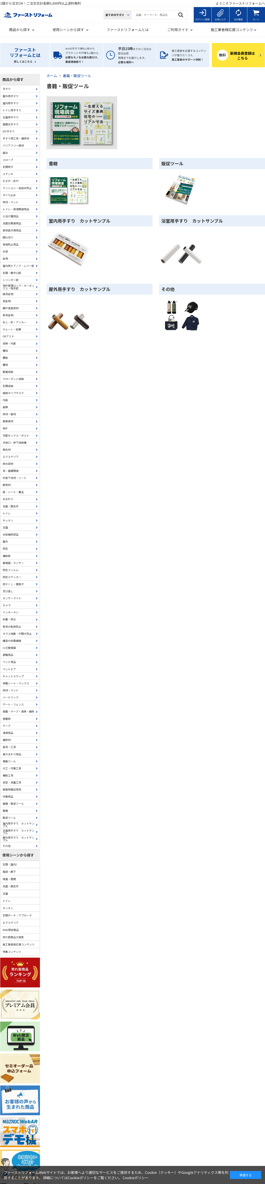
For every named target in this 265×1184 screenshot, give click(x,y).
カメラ (7, 605)
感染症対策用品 (12, 230)
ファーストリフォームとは (128, 29)
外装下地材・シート (14, 478)
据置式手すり (11, 124)
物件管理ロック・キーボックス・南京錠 (18, 287)
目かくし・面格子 (13, 584)
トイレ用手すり (12, 110)
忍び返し (8, 591)
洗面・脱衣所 (11, 506)
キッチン (8, 520)
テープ (6, 726)
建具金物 (8, 294)
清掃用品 (8, 733)
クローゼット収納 (13, 379)
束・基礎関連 (11, 471)
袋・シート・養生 (13, 492)
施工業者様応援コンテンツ (18, 944)
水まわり (8, 499)
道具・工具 (9, 747)
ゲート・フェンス (13, 704)
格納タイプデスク (13, 393)
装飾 (5, 407)
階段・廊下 (9, 871)
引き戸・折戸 (11, 181)
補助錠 (7, 556)
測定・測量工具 (12, 782)
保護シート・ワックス (16, 683)
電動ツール (9, 761)
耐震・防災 (9, 619)
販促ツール (172, 163)
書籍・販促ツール (13, 803)
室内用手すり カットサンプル (79, 221)
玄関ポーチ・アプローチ (17, 915)
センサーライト (12, 598)
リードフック (11, 697)
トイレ (7, 513)
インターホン (11, 612)
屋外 (5, 541)
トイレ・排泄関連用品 (16, 209)
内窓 (5, 251)
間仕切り (8, 237)
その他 (168, 289)
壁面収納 (8, 372)
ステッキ (8, 174)
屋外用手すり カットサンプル (79, 289)
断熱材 (7, 485)
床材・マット (11, 202)
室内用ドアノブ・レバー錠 (18, 266)
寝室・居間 (9, 879)
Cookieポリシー (135, 1177)
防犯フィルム (11, 570)
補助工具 (8, 775)
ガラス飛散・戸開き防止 (17, 633)
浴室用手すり (11, 117)
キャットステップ (13, 676)
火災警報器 (9, 648)
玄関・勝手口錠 (12, 273)
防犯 (5, 548)
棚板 (5, 357)
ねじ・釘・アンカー (14, 322)
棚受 (5, 365)
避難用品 (8, 655)
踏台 (5, 153)
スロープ (8, 160)
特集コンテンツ (12, 951)
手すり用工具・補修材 (16, 138)
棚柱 (5, 350)
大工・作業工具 (12, 768)
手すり (7, 89)
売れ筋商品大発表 (13, 937)
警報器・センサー (13, 563)
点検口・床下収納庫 (14, 442)
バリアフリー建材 (13, 145)
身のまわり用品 (12, 754)
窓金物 (7, 301)
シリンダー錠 (11, 280)
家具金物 (8, 315)
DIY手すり (9, 131)
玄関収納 (8, 386)
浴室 (5, 527)
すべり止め (9, 195)
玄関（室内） (11, 864)
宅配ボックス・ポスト (16, 435)
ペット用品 (9, 662)
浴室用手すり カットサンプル (192, 221)
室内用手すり (11, 103)
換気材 (7, 449)
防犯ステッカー (12, 577)
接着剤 (7, 718)
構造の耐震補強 (12, 640)
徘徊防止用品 (11, 244)
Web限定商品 (11, 930)
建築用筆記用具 (12, 789)
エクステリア (11, 456)
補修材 (7, 740)
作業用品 (8, 796)
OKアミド (8, 336)
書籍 (53, 163)
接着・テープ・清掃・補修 (18, 711)
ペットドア (9, 669)
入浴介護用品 (11, 216)
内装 (5, 400)
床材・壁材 (9, 414)
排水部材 (8, 463)
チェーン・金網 (12, 329)
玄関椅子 (8, 167)
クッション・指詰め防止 (17, 188)
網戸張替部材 (11, 308)
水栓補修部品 (11, 534)
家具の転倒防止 (12, 626)
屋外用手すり (11, 96)
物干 (5, 428)
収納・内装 (9, 343)
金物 (5, 258)
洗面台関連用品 (12, 223)
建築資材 (8, 421)
